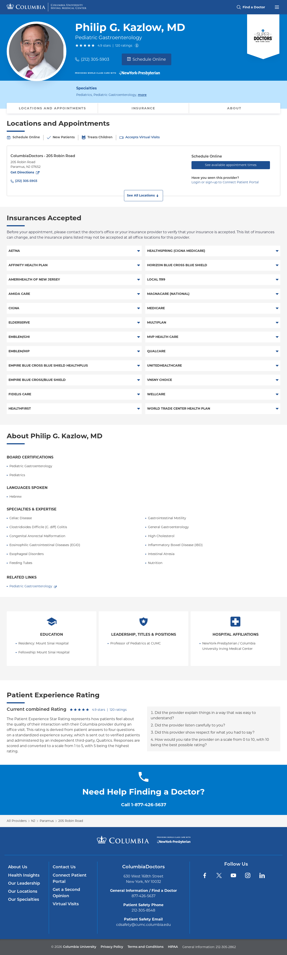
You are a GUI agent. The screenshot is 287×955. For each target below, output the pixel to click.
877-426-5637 (143, 896)
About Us (17, 867)
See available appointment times (231, 165)
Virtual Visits (66, 904)
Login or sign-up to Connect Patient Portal (225, 182)
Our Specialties (23, 900)
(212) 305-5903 (95, 59)
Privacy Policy (112, 947)
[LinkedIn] (262, 875)
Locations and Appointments (52, 108)
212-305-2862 (226, 947)
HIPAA (173, 947)
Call (143, 804)
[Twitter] (219, 875)
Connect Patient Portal (70, 878)
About (234, 108)
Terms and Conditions (145, 947)
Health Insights (23, 875)
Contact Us (64, 867)
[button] (143, 195)
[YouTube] (233, 875)
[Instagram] (247, 875)
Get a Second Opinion (66, 893)
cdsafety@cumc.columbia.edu (143, 925)
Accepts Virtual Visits (142, 137)
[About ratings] (137, 45)
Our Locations (22, 892)
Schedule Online (146, 59)
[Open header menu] (277, 7)
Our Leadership (24, 884)
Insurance (143, 108)
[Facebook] (204, 875)
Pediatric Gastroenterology (30, 586)
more (142, 95)
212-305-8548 (143, 910)
